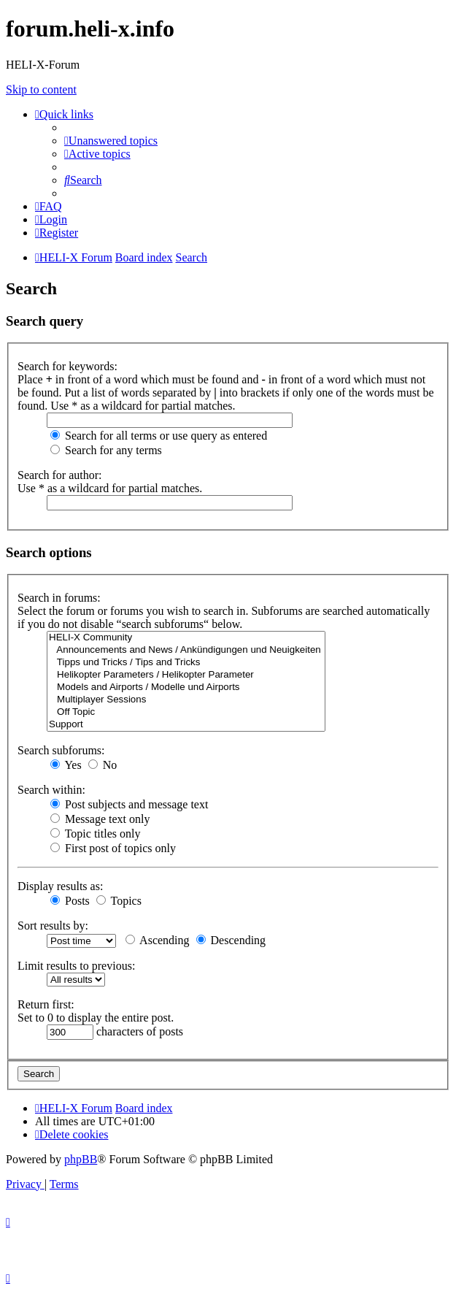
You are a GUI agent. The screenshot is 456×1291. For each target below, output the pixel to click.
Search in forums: (59, 597)
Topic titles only (95, 833)
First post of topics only (113, 848)
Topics (119, 900)
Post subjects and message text (129, 804)
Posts (70, 900)
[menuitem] (111, 140)
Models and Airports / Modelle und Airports (186, 687)
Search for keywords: (67, 366)
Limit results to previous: (76, 965)
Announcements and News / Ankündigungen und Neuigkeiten (186, 650)
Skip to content (41, 89)
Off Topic (186, 712)
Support (186, 725)
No (102, 765)
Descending (231, 940)
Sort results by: (53, 925)
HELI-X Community (186, 638)
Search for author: (60, 475)
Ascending (157, 940)
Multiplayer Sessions (186, 700)
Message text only (100, 819)
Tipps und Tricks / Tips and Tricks (186, 662)
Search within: (51, 790)
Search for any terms (106, 450)
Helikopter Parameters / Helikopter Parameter (186, 675)
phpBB (80, 1159)
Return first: (46, 1004)
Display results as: (60, 886)
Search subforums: (61, 750)
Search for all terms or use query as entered (158, 435)
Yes (66, 765)
